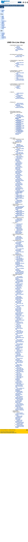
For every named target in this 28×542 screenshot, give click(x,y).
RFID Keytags (20, 229)
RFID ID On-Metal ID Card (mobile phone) (18, 227)
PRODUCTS (13, 102)
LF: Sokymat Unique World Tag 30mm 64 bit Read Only (19, 246)
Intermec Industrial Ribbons (19, 75)
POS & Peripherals (17, 47)
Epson (18, 66)
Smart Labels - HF (17, 147)
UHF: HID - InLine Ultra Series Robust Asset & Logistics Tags (19, 313)
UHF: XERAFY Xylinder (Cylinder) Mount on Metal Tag (19, 408)
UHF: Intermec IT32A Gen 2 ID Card (19, 333)
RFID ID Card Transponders (18, 224)
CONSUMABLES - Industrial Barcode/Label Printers (16, 71)
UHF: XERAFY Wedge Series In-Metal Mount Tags (19, 397)
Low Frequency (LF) (17, 240)
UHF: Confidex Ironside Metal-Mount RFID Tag (19, 284)
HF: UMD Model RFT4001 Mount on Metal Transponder (19, 272)
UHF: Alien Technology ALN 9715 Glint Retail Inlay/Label (18, 184)
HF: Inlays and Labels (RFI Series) (19, 153)
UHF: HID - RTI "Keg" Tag (19, 324)
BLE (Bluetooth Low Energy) (16, 54)
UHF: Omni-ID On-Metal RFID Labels (19, 208)
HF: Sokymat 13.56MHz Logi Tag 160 (19, 266)
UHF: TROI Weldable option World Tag (18, 365)
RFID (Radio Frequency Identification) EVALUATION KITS (16, 112)
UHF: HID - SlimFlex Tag (18, 326)
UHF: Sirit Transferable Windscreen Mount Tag (19, 356)
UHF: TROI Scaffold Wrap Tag (19, 376)
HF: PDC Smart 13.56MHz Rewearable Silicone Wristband (19, 263)
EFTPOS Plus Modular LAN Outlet (19, 107)
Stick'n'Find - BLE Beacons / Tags (19, 56)
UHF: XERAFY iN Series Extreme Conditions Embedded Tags (19, 390)
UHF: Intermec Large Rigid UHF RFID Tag (19, 344)
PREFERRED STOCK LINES (16, 45)
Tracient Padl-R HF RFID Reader (19, 424)
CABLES (12, 92)
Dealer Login (14, 432)
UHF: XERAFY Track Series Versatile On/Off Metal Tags (19, 394)
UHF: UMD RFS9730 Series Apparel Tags (18, 381)
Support (14, 5)
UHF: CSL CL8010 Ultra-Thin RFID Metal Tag (19, 291)
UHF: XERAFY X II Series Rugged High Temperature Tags (19, 385)
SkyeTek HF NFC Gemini (19, 117)
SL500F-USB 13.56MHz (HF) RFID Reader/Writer (19, 421)
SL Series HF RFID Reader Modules (18, 133)
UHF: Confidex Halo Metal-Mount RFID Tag (19, 281)
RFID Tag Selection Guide (18, 139)
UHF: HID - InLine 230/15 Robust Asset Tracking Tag (18, 309)
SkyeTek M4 (19, 124)
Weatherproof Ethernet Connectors (19, 98)
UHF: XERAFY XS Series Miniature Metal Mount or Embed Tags (19, 405)
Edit (13, 431)
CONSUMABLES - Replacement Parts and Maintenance (17, 84)
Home (2, 5)
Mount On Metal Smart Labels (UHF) (17, 205)
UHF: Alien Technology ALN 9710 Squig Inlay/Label (18, 176)
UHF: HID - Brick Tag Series (19, 306)
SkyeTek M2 (19, 122)
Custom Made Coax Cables (19, 96)
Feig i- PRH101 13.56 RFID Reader (19, 414)
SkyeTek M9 (19, 128)
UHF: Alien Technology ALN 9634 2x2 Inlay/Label (18, 159)
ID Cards (15, 222)
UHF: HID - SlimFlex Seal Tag (19, 331)
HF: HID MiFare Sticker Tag (19, 256)
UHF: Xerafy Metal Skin (19, 195)
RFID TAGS (12, 138)
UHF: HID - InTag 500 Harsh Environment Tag (19, 316)
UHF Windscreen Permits (18, 217)
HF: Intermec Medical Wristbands (19, 258)
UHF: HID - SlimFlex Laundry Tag (19, 328)
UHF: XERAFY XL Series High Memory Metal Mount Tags (19, 401)
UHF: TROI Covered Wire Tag (19, 368)
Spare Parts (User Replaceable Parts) (19, 49)
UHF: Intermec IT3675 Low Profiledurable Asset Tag (19, 337)
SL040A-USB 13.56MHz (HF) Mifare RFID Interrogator (18, 418)
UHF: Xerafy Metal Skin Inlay (19, 198)
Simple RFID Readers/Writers (16, 411)
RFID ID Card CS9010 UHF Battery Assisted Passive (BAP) (18, 232)
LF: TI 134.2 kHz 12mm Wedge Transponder (19, 242)
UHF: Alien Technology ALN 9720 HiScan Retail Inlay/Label (19, 180)
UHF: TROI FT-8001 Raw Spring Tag (19, 362)
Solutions (6, 5)
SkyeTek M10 (19, 130)
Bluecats (18, 144)
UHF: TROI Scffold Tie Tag (18, 374)
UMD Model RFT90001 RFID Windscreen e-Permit (18, 202)
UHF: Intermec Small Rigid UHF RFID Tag (19, 347)
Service (18, 5)
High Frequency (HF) (17, 254)
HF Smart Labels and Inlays (19, 149)
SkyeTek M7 (19, 126)
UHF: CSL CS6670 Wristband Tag (19, 294)
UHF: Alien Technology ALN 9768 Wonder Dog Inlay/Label (19, 188)
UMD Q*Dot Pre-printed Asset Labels (19, 79)
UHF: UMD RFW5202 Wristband (18, 378)
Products (10, 5)
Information (22, 5)
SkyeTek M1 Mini (19, 120)
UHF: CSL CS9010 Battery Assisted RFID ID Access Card (19, 238)
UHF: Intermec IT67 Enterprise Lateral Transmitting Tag (19, 341)
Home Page (2, 431)
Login (2, 7)
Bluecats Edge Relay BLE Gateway (19, 146)
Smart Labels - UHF (17, 154)
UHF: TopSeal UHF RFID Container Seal (19, 359)
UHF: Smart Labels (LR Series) (19, 156)
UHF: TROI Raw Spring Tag (19, 372)
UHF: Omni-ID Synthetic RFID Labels (19, 192)
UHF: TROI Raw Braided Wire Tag (19, 370)
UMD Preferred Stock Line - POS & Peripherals (19, 104)
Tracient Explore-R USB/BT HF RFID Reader (19, 426)
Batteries (18, 88)
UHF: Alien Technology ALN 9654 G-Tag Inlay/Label (18, 167)
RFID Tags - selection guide (18, 141)
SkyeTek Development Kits (19, 115)
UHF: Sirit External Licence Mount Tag (18, 352)
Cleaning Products (17, 86)
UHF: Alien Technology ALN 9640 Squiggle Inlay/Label (18, 163)
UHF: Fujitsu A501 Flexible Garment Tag (18, 301)
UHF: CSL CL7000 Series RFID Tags (18, 287)
